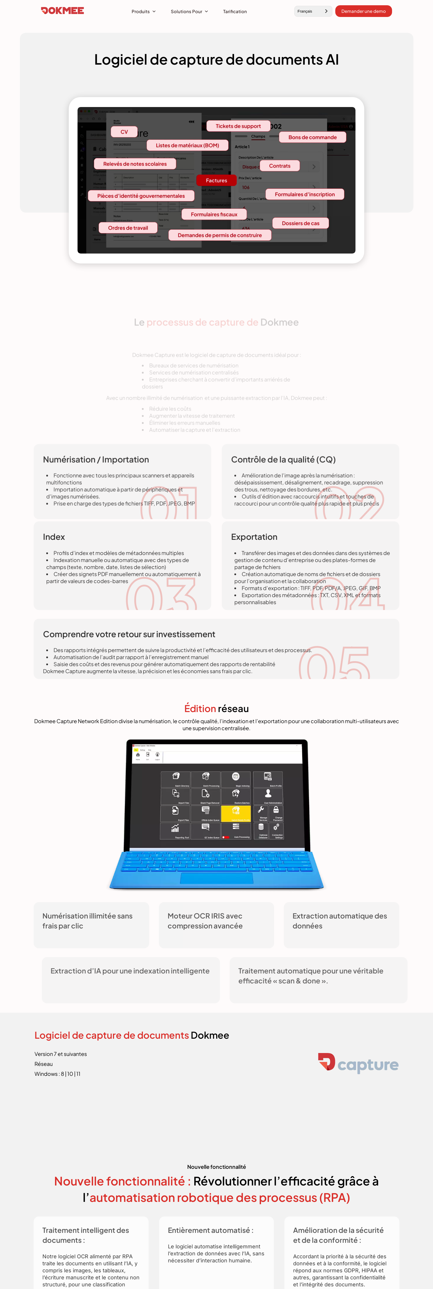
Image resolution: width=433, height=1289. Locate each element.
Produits (141, 11)
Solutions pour (186, 11)
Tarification (235, 11)
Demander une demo (363, 11)
